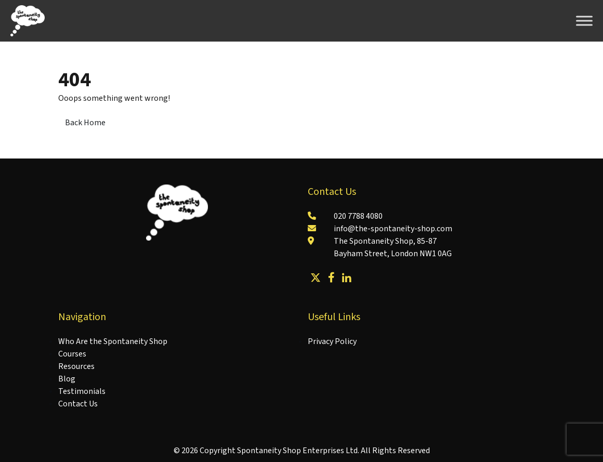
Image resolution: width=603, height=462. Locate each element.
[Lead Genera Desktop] (27, 20)
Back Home (85, 122)
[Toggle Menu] (584, 20)
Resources (76, 366)
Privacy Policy (332, 341)
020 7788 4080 (358, 216)
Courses (72, 354)
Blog (66, 379)
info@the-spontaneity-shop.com (393, 228)
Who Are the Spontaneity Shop (112, 341)
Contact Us (78, 404)
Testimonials (82, 391)
